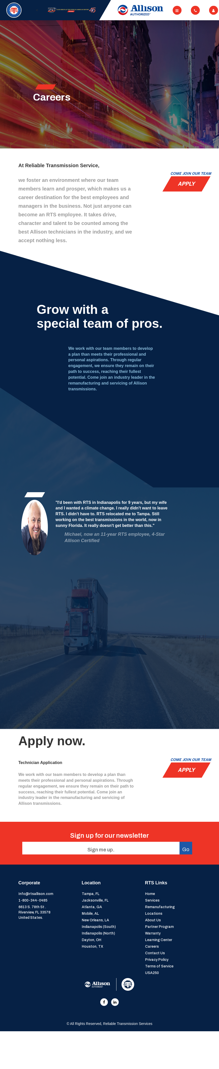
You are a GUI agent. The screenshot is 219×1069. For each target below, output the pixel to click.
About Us (153, 920)
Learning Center (158, 940)
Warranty (153, 933)
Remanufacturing (160, 907)
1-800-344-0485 (32, 900)
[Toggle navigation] (177, 10)
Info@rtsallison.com (35, 894)
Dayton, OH (91, 940)
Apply (186, 184)
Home (150, 894)
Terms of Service (159, 966)
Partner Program (159, 927)
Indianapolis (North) (98, 933)
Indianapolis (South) (99, 927)
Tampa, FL (90, 894)
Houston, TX (92, 946)
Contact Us (155, 953)
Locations (153, 913)
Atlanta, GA (92, 907)
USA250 (152, 973)
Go (185, 849)
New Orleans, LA (95, 920)
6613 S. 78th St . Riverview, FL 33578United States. (34, 912)
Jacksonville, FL (95, 900)
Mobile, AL (90, 913)
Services (152, 900)
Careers (152, 946)
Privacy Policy (156, 960)
